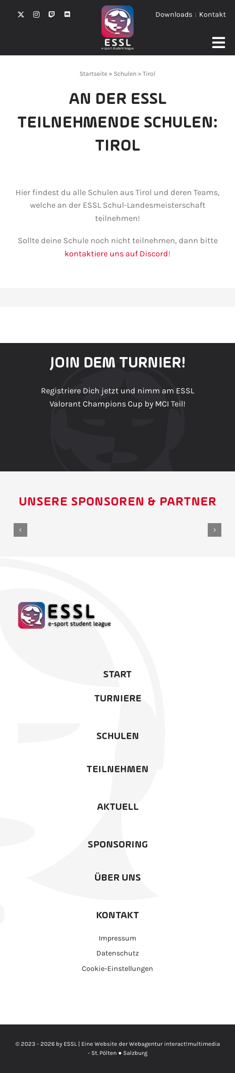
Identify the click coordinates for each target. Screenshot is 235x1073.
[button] (20, 530)
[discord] (67, 14)
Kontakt (212, 14)
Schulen (125, 74)
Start (117, 675)
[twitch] (52, 14)
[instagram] (36, 14)
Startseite (93, 74)
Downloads (173, 14)
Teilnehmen (117, 769)
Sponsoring (118, 845)
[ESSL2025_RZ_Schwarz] (63, 602)
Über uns (118, 878)
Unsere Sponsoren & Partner (118, 502)
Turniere (117, 699)
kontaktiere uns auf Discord (116, 254)
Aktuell (118, 807)
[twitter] (21, 14)
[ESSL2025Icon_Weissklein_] (117, 10)
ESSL (70, 1043)
